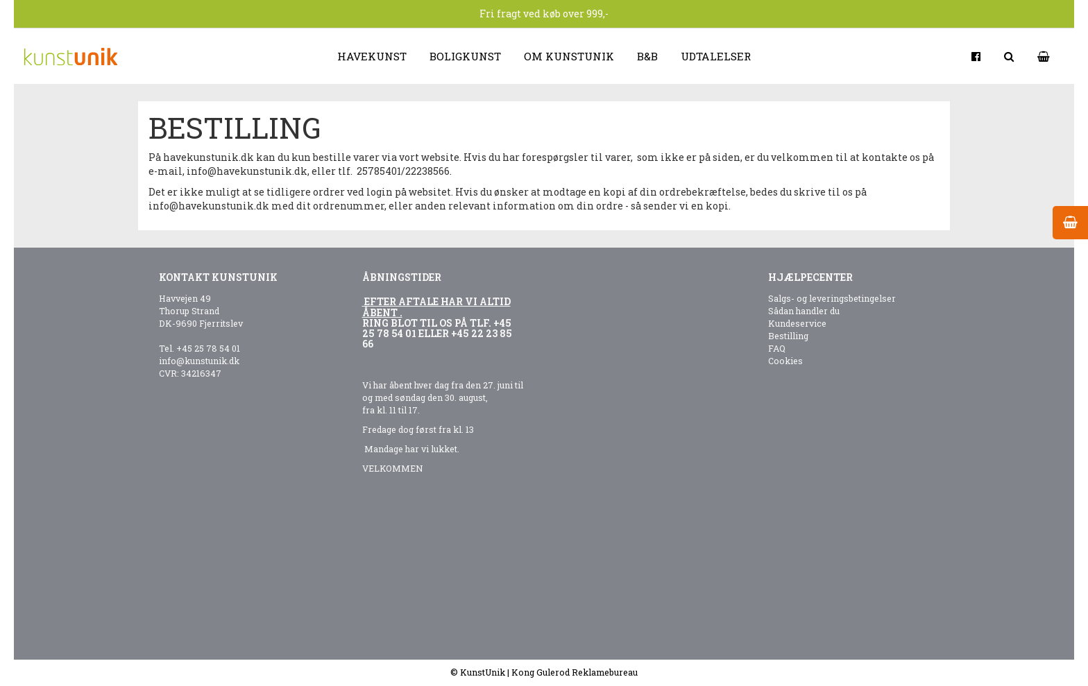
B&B (647, 56)
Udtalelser (716, 56)
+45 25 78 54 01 (208, 348)
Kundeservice (797, 323)
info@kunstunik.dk (199, 360)
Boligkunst (465, 56)
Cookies (785, 360)
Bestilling (788, 335)
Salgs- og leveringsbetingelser (832, 298)
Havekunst (372, 56)
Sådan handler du (804, 310)
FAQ (776, 348)
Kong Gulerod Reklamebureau (574, 672)
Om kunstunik (569, 56)
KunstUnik (482, 672)
